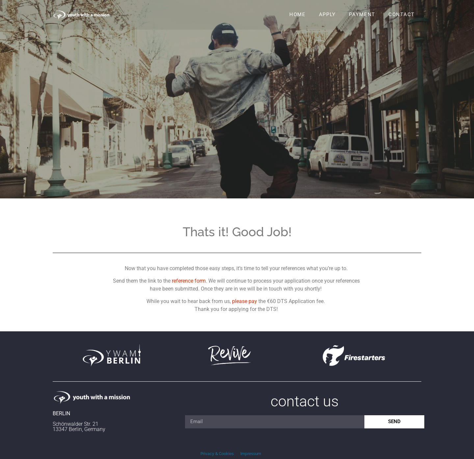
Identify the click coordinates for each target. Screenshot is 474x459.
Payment (362, 14)
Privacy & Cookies (217, 453)
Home (297, 14)
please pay (244, 301)
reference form (189, 281)
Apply (327, 14)
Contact (401, 14)
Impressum (250, 453)
